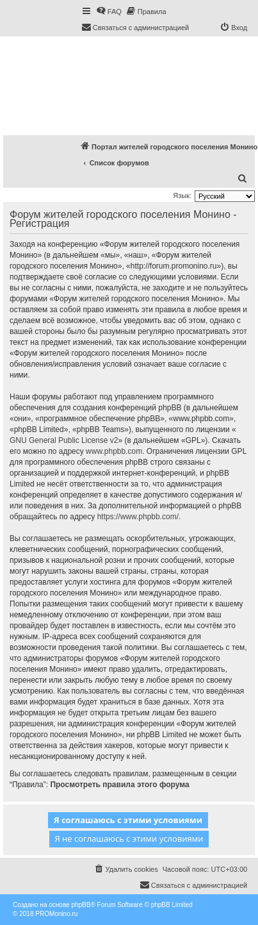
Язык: (182, 195)
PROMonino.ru (56, 913)
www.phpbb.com (114, 451)
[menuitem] (109, 11)
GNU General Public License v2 (64, 440)
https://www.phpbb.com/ (138, 516)
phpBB (80, 904)
